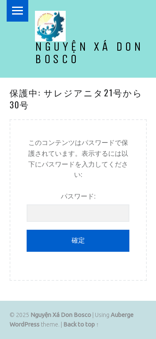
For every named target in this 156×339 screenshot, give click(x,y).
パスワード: (78, 207)
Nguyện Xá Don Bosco (89, 52)
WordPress (25, 324)
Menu (17, 11)
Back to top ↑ (81, 324)
